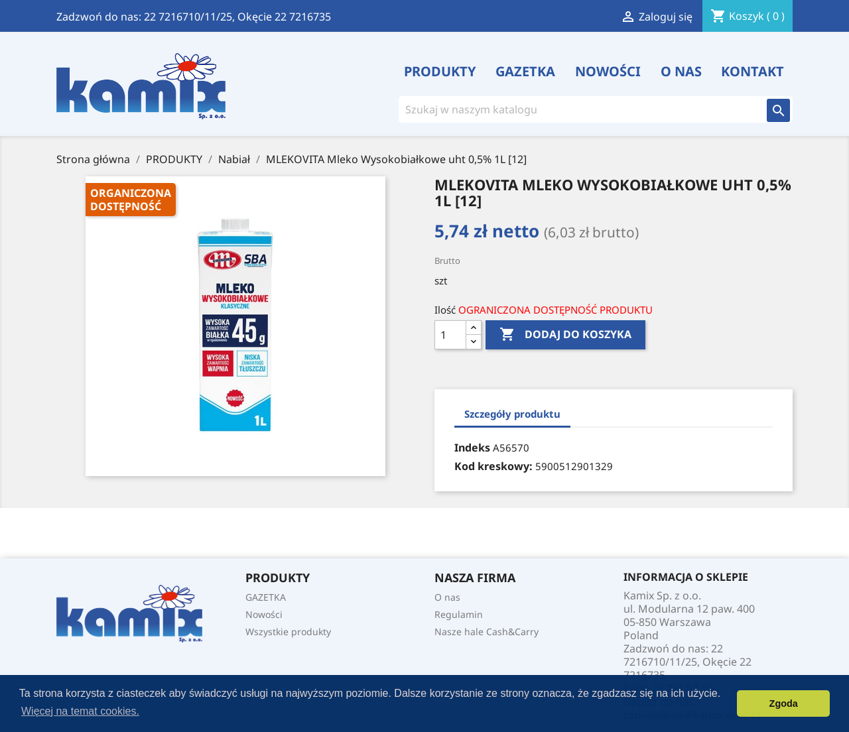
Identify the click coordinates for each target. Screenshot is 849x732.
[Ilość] (450, 334)
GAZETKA (525, 71)
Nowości (608, 71)
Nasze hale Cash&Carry (486, 631)
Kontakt (752, 71)
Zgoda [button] (783, 703)
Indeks (472, 447)
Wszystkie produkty (288, 631)
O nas (681, 71)
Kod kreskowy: (493, 466)
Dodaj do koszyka (565, 334)
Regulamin (458, 614)
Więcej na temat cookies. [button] (80, 711)
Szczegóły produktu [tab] (512, 413)
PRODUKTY (440, 71)
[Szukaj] (574, 109)
